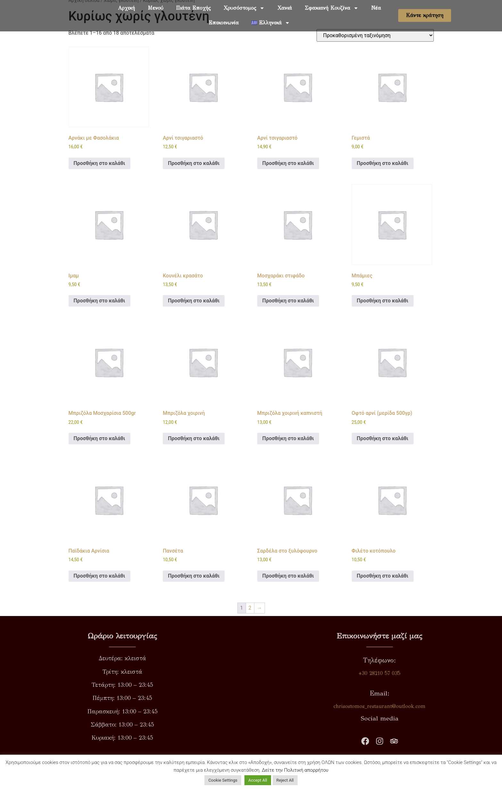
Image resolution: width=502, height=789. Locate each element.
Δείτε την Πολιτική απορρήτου (295, 770)
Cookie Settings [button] (222, 780)
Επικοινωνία (224, 17)
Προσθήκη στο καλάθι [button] (99, 163)
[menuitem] (270, 17)
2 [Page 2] (250, 608)
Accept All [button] (257, 780)
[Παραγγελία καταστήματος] (375, 35)
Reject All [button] (285, 780)
